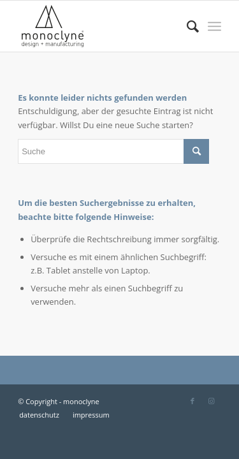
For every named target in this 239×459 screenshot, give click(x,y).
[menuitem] (186, 26)
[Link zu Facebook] (192, 401)
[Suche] (186, 26)
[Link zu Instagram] (211, 401)
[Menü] (214, 26)
